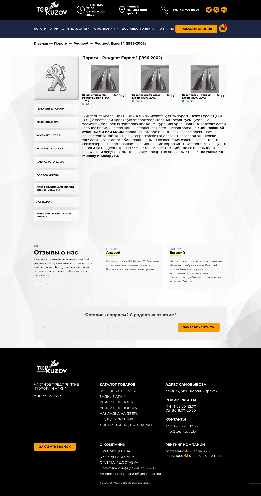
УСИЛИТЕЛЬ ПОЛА (48, 135)
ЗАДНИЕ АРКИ (112, 397)
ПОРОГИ (40, 28)
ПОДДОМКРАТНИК (48, 175)
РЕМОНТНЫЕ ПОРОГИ (50, 108)
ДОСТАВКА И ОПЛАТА (138, 28)
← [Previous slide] (37, 284)
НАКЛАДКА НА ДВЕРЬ (50, 161)
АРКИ (54, 28)
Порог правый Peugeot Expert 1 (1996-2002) (196, 96)
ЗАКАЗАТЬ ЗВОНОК (196, 29)
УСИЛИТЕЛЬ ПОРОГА (49, 148)
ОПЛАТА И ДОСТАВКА (119, 462)
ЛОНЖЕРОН (44, 201)
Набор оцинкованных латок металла (54, 215)
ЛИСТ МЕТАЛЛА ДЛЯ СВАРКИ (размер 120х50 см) (55, 188)
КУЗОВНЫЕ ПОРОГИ (118, 391)
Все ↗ (37, 245)
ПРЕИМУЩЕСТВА (115, 451)
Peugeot (81, 43)
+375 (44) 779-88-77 (185, 9)
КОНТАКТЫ (166, 28)
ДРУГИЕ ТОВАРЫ (74, 28)
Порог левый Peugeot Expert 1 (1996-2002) (146, 96)
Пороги (60, 43)
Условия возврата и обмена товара (130, 474)
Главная (41, 43)
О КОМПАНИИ (104, 28)
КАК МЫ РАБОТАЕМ (117, 457)
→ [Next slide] (46, 284)
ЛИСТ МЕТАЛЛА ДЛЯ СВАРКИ (126, 425)
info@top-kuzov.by (181, 432)
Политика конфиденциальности (128, 468)
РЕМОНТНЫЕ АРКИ (48, 122)
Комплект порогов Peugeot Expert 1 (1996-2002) (96, 97)
